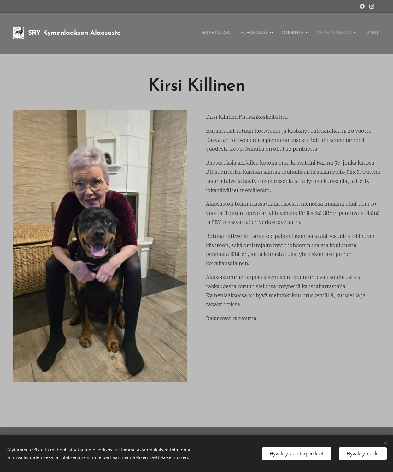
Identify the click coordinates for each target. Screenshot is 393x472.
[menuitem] (199, 33)
